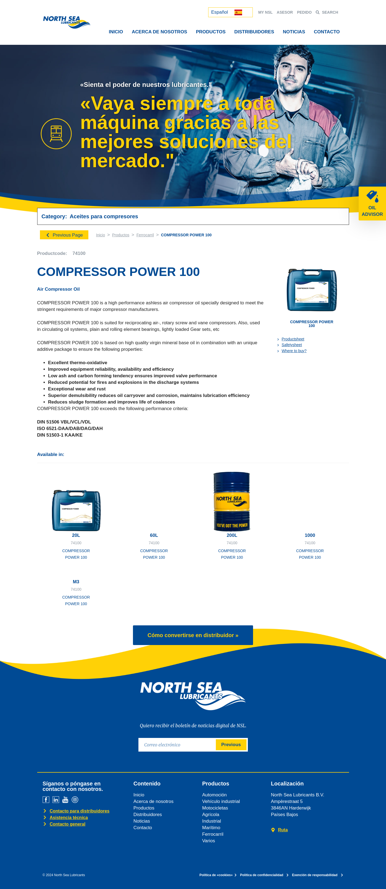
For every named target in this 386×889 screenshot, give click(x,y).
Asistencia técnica (69, 817)
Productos (120, 235)
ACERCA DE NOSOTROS (159, 31)
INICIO (116, 31)
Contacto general (68, 824)
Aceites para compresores (104, 216)
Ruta (283, 830)
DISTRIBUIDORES (254, 31)
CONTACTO (327, 31)
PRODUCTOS (210, 31)
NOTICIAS (294, 31)
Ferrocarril (145, 235)
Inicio (100, 235)
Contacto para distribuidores (80, 811)
